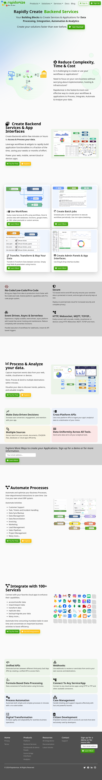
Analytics (27, 759)
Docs (67, 3)
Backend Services (30, 744)
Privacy (7, 741)
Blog (73, 3)
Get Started (76, 27)
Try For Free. (13, 541)
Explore (26, 164)
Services (57, 3)
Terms (6, 744)
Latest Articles (48, 747)
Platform (27, 741)
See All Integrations (30, 631)
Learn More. (61, 224)
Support (65, 741)
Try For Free (12, 164)
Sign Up (95, 3)
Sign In (83, 3)
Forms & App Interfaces (28, 754)
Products (34, 3)
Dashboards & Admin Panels (31, 748)
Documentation (48, 744)
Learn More (13, 224)
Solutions (46, 3)
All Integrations (48, 741)
